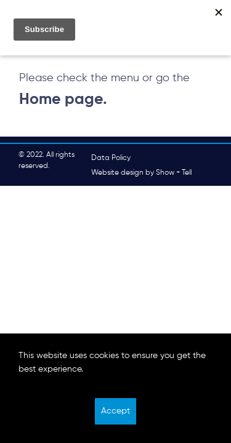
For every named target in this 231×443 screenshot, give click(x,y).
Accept (115, 411)
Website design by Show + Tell (141, 173)
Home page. (63, 100)
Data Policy (111, 158)
